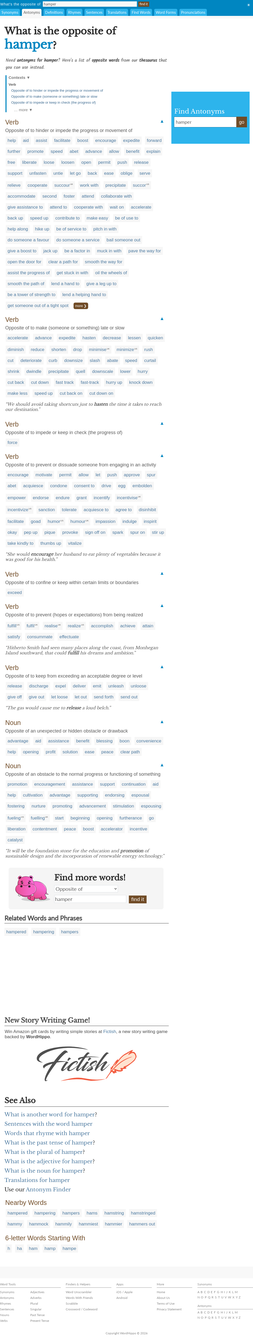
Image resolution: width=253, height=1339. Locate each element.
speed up (39, 218)
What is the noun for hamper (43, 1171)
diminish (16, 349)
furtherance (130, 818)
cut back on (71, 393)
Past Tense (37, 1315)
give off (15, 696)
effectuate (69, 636)
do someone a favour (28, 239)
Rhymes (74, 12)
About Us (163, 1298)
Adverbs (35, 1298)
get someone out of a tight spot (38, 305)
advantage (18, 741)
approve (132, 474)
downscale (102, 371)
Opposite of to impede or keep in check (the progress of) (53, 102)
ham (33, 1248)
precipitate (115, 185)
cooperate (37, 185)
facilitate (62, 140)
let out (81, 696)
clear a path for (63, 261)
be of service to (71, 229)
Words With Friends (79, 1298)
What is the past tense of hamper (48, 1143)
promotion (17, 784)
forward (154, 140)
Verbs (4, 1321)
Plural (34, 1303)
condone (58, 485)
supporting (87, 795)
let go (75, 173)
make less (18, 393)
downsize (73, 360)
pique (49, 532)
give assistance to (25, 207)
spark (117, 532)
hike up (42, 229)
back (92, 173)
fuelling (38, 818)
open (86, 162)
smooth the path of (26, 283)
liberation (17, 829)
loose (49, 162)
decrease (112, 337)
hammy (15, 1224)
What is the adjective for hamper (48, 1161)
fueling (14, 818)
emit (97, 686)
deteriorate (30, 360)
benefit (132, 151)
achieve (128, 625)
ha (19, 1248)
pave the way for (144, 250)
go (151, 818)
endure (63, 497)
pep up (31, 532)
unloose (138, 686)
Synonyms (10, 12)
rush (148, 349)
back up (15, 218)
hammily (63, 1224)
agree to (124, 509)
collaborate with (116, 196)
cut (11, 360)
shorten (58, 349)
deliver (79, 686)
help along (18, 229)
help (12, 140)
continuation (134, 784)
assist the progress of (29, 272)
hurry (143, 371)
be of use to (126, 218)
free (11, 162)
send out (129, 696)
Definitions (54, 12)
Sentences (94, 12)
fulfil (30, 625)
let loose (59, 696)
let (98, 474)
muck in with (109, 250)
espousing (151, 806)
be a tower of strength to (31, 294)
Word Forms (166, 12)
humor (54, 521)
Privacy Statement (169, 1309)
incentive (138, 829)
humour (78, 521)
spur (151, 474)
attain (147, 625)
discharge (39, 686)
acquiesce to (96, 509)
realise (51, 625)
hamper (90, 899)
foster (69, 196)
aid (26, 140)
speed (57, 151)
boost (82, 140)
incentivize (18, 509)
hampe (69, 1248)
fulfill (12, 625)
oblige (126, 173)
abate (112, 360)
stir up (158, 532)
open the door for (24, 261)
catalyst (15, 839)
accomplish (102, 625)
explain (153, 151)
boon (125, 741)
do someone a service (77, 239)
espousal (140, 795)
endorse (41, 497)
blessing (104, 741)
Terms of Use (165, 1303)
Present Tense (39, 1321)
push (122, 162)
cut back (16, 382)
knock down (141, 382)
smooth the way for (103, 261)
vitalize (75, 543)
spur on (137, 532)
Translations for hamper (37, 1180)
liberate (29, 162)
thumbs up (50, 543)
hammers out (142, 1224)
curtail (150, 360)
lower (125, 371)
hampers (69, 931)
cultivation (33, 795)
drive (106, 485)
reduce (37, 349)
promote (35, 151)
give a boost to (22, 250)
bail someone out (123, 239)
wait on (117, 207)
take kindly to (20, 543)
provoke (70, 532)
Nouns (4, 1315)
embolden (142, 485)
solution (70, 751)
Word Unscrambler (79, 1292)
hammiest (88, 1224)
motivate (43, 474)
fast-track (90, 382)
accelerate (141, 207)
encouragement (49, 784)
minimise (97, 349)
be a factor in (77, 250)
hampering (43, 931)
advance (93, 151)
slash (95, 360)
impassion (105, 521)
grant (82, 497)
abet (74, 151)
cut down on (101, 393)
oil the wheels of (111, 272)
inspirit (150, 521)
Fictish (109, 1031)
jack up (50, 250)
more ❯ (81, 306)
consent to (84, 485)
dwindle (33, 371)
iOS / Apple (124, 1292)
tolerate (69, 509)
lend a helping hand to (84, 294)
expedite (131, 140)
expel (60, 686)
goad (36, 521)
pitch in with (105, 229)
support (15, 173)
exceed (15, 592)
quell (80, 371)
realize (74, 625)
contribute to (67, 218)
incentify (102, 497)
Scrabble (72, 1303)
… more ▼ (23, 110)
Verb (12, 84)
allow (114, 151)
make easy (97, 218)
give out (36, 696)
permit (104, 162)
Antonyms (31, 12)
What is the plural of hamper (43, 1152)
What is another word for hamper (49, 1114)
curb (53, 360)
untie (58, 173)
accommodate (21, 196)
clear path (130, 751)
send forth (104, 696)
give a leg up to (101, 283)
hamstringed (143, 1213)
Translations (117, 12)
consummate (39, 636)
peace (107, 751)
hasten (89, 337)
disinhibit (147, 509)
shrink (13, 371)
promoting (63, 806)
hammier (113, 1224)
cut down (40, 382)
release (141, 162)
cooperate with (88, 207)
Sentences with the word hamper (48, 1124)
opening (31, 751)
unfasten (37, 173)
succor (139, 185)
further (14, 151)
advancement (92, 806)
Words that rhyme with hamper (47, 1133)
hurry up (114, 382)
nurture (39, 806)
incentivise (127, 497)
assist (41, 140)
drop (77, 349)
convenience (148, 741)
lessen (134, 337)
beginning (80, 818)
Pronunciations (193, 12)
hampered (16, 931)
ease (109, 173)
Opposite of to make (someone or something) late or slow (54, 96)
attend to (58, 207)
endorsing (114, 795)
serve (145, 173)
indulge (130, 521)
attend (88, 196)
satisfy (14, 636)
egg (121, 485)
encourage (105, 140)
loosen (67, 162)
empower (17, 497)
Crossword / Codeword (82, 1309)
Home (161, 1292)
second (50, 196)
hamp (50, 1248)
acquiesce (33, 485)
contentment (45, 829)
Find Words (141, 12)
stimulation (123, 806)
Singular (35, 1309)
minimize (125, 349)
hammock (38, 1224)
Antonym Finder (48, 1189)
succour (62, 185)
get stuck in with (72, 272)
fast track (65, 382)
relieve (14, 185)
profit (51, 751)
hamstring (114, 1213)
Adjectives (37, 1292)
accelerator (112, 829)
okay (12, 532)
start (59, 818)
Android (122, 1298)
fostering (16, 806)
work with (89, 185)
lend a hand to (65, 283)
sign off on (95, 532)
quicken (155, 337)
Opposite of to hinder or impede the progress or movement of (57, 90)
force (12, 442)
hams (92, 1213)
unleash (116, 686)
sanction (46, 509)
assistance (58, 741)
